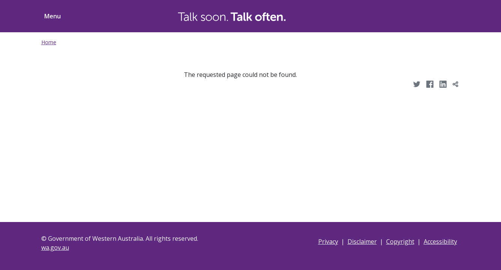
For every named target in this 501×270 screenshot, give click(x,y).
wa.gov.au (55, 247)
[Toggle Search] (417, 15)
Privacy (328, 241)
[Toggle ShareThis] (446, 15)
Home (48, 42)
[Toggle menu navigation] (51, 16)
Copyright (400, 241)
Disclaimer (362, 241)
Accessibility (440, 241)
